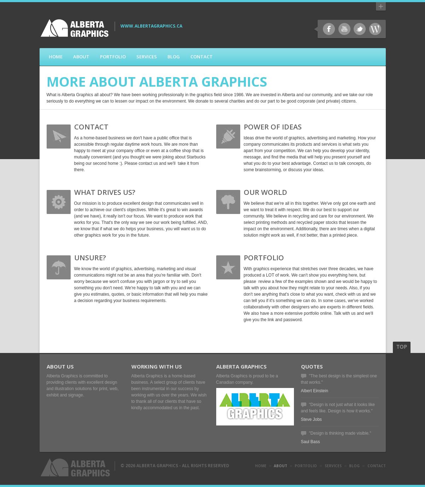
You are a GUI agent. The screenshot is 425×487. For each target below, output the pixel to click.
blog (354, 465)
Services (146, 56)
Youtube (344, 29)
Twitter (360, 29)
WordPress (375, 29)
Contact (201, 56)
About (81, 56)
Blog (173, 56)
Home (56, 56)
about (280, 465)
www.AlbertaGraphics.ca (151, 26)
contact (376, 465)
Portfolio (113, 56)
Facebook (329, 29)
